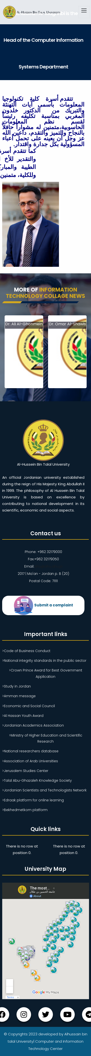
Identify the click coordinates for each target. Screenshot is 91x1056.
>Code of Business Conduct (26, 650)
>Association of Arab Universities (30, 761)
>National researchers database (30, 751)
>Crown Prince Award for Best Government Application (45, 673)
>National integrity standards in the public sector (44, 660)
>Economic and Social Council (28, 706)
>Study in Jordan (16, 686)
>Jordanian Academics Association (33, 725)
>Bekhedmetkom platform (25, 809)
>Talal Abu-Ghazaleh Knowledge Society (37, 780)
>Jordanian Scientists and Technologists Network (44, 790)
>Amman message (19, 696)
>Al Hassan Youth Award (22, 715)
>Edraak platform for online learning (33, 800)
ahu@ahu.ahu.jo (48, 566)
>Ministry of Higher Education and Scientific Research (45, 738)
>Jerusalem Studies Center (25, 770)
